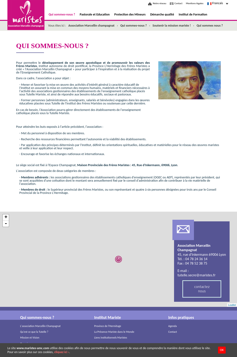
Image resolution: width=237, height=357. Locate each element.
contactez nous (202, 289)
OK (222, 350)
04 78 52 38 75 (196, 263)
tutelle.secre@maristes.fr (196, 275)
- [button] (5, 224)
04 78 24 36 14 (196, 259)
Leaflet (232, 305)
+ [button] (5, 217)
